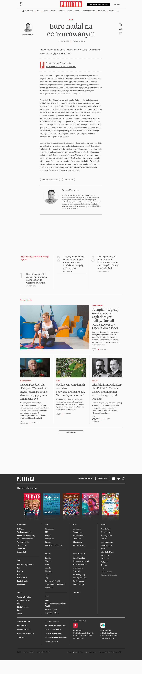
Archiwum (105, 572)
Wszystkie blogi (79, 559)
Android (79, 644)
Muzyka (48, 575)
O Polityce (20, 652)
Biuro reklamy (22, 640)
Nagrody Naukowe (52, 627)
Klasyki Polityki (107, 566)
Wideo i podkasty (89, 11)
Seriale (48, 582)
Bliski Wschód (22, 621)
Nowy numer (29, 11)
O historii (76, 585)
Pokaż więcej (71, 446)
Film (47, 578)
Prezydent (21, 598)
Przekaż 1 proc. (107, 559)
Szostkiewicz (78, 549)
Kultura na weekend (81, 575)
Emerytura (49, 553)
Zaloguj (117, 4)
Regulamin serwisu (52, 636)
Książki (48, 572)
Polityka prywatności (53, 644)
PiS (18, 582)
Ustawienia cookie (51, 655)
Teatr (47, 588)
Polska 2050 (22, 592)
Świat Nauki (22, 559)
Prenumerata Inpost (85, 492)
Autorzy (104, 576)
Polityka (20, 543)
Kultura (61, 11)
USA (18, 617)
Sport (103, 562)
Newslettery (106, 543)
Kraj (38, 11)
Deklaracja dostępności (53, 648)
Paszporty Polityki (52, 595)
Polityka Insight (29, 666)
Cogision (74, 666)
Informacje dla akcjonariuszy (56, 652)
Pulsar (47, 614)
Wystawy (48, 585)
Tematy (104, 579)
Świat (45, 11)
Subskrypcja (102, 492)
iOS (74, 644)
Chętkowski (77, 556)
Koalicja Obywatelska (25, 578)
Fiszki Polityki (105, 644)
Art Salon (49, 602)
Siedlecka (77, 543)
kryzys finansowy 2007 (50, 193)
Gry (46, 592)
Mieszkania (49, 543)
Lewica (20, 585)
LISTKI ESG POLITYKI (53, 559)
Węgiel (48, 549)
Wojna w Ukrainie (24, 611)
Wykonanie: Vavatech (90, 666)
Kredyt (48, 556)
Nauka (70, 11)
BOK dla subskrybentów (25, 648)
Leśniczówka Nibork (43, 666)
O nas (103, 582)
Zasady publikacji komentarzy (56, 640)
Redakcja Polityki (23, 636)
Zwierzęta (105, 569)
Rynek (53, 11)
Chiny (19, 627)
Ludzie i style (106, 546)
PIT (46, 546)
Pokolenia (102, 11)
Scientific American (25, 553)
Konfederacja (22, 595)
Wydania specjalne (24, 546)
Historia (104, 553)
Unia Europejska (23, 614)
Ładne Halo (80, 666)
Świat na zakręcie (80, 578)
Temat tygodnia (79, 572)
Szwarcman (77, 546)
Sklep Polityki (106, 586)
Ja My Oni (21, 562)
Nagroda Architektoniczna (55, 598)
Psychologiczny (79, 588)
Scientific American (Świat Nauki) (55, 619)
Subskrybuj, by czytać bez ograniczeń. (61, 67)
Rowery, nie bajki (80, 592)
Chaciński (77, 553)
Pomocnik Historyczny (26, 549)
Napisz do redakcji (23, 644)
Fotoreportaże (106, 549)
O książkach (78, 582)
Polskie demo (78, 595)
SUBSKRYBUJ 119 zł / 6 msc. (98, 4)
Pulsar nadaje (78, 598)
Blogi (77, 11)
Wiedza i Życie (23, 556)
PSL (18, 588)
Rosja (19, 624)
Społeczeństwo (107, 556)
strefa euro (68, 193)
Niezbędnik (21, 566)
